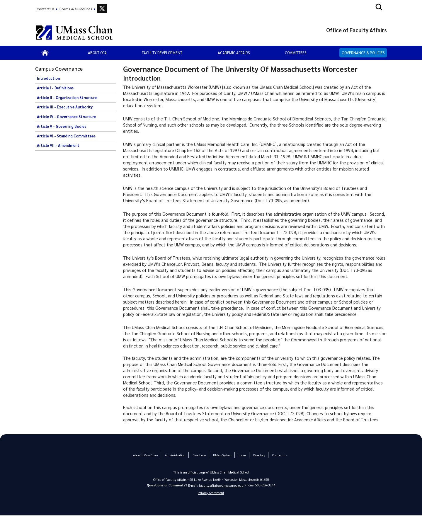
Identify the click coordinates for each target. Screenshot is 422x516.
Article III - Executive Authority (65, 107)
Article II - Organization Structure (67, 97)
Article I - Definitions (55, 88)
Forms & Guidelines (75, 8)
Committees (295, 52)
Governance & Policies (363, 52)
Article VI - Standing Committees (66, 136)
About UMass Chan (147, 455)
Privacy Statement (211, 493)
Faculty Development (162, 52)
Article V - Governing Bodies (61, 126)
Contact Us (46, 8)
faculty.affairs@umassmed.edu (221, 485)
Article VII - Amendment (58, 145)
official (193, 472)
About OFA (97, 52)
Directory (258, 455)
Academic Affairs (234, 52)
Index (241, 455)
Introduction (48, 78)
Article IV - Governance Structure (66, 116)
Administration (176, 455)
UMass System (221, 455)
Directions (199, 455)
